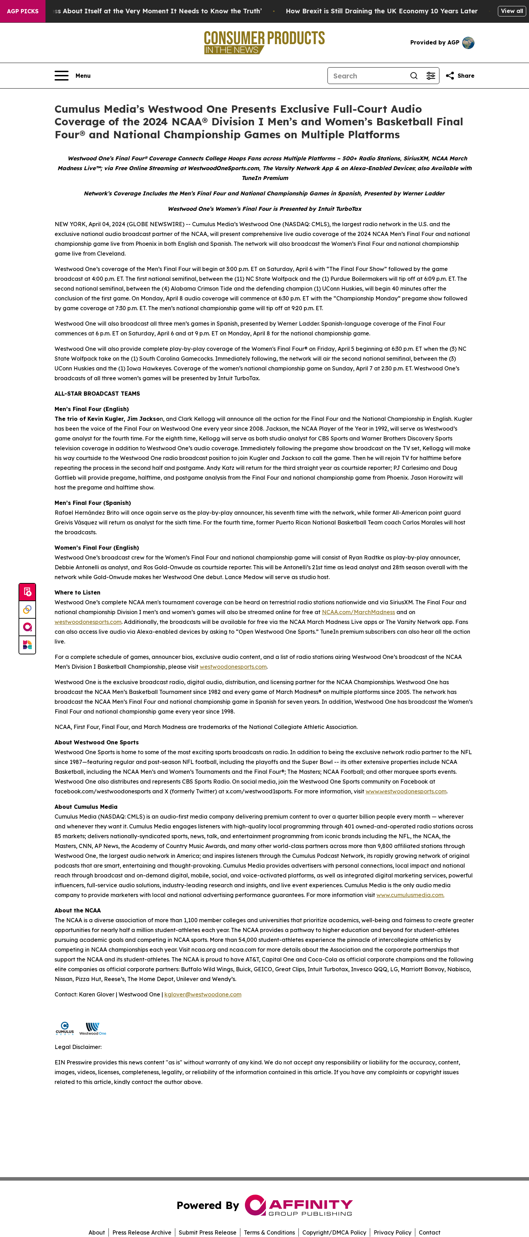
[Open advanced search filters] (430, 76)
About (97, 1232)
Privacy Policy (392, 1232)
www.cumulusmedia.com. (410, 894)
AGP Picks (22, 11)
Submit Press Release (208, 1232)
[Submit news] (27, 592)
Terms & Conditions (269, 1232)
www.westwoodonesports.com (406, 791)
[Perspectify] (27, 610)
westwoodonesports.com (88, 621)
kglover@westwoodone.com (202, 994)
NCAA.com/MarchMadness (358, 612)
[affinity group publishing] (27, 627)
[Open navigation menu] (73, 76)
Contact (429, 1232)
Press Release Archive (141, 1232)
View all (512, 10)
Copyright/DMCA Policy (334, 1232)
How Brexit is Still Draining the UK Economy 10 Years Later (396, 11)
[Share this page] (459, 76)
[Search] (366, 76)
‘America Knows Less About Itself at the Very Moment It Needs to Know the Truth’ (141, 11)
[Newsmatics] (27, 645)
